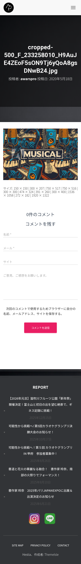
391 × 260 (43, 192)
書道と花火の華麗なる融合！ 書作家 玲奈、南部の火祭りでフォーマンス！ (40, 472)
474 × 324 (26, 192)
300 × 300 (10, 192)
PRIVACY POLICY (40, 545)
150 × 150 (21, 188)
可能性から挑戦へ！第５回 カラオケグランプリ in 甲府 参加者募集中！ (40, 450)
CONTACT (63, 545)
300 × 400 (59, 192)
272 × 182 (23, 195)
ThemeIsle (51, 554)
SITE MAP (17, 545)
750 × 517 (53, 188)
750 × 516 (69, 188)
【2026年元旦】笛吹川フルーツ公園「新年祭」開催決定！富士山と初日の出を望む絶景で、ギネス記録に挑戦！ (40, 404)
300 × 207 (37, 188)
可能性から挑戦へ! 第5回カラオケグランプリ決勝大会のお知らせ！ (41, 429)
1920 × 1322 (40, 195)
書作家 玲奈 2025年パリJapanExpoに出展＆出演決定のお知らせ (40, 493)
